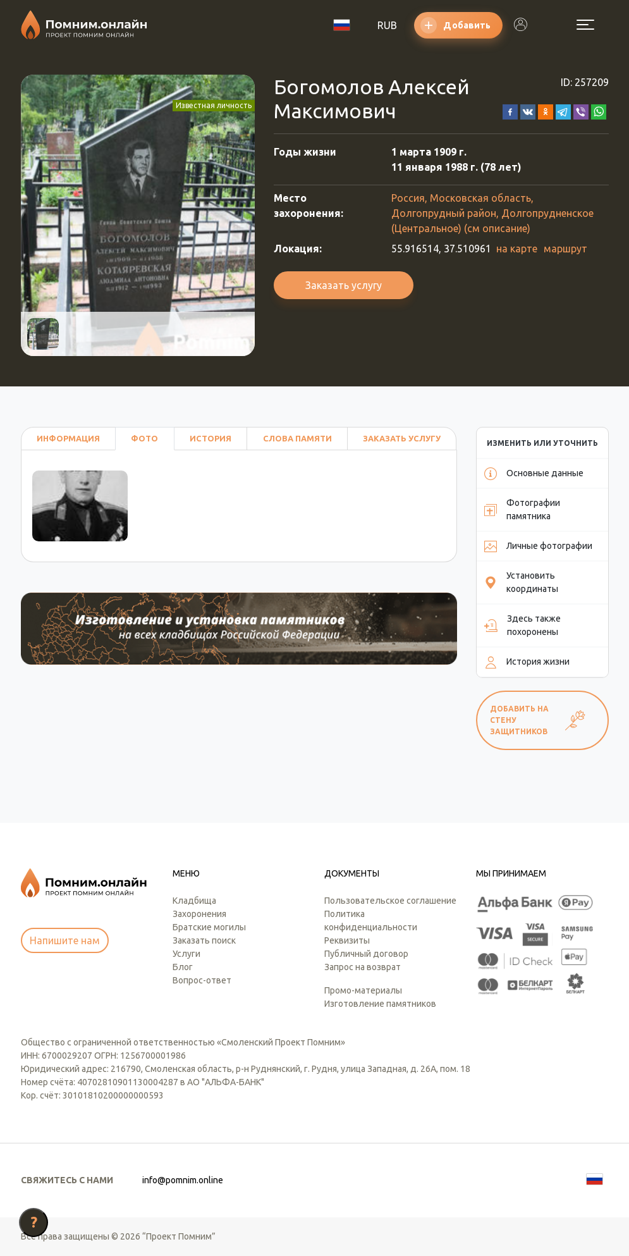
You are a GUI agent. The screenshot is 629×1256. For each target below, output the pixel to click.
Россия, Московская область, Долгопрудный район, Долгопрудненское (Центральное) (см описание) (492, 213)
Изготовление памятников (380, 1004)
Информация (68, 438)
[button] (510, 110)
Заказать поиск (204, 940)
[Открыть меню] (585, 25)
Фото (144, 438)
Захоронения (199, 914)
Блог (183, 967)
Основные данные (533, 473)
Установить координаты (521, 582)
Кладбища (194, 901)
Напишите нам (65, 940)
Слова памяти (297, 438)
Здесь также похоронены (522, 625)
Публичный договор (366, 954)
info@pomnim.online (182, 1180)
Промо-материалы (363, 990)
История (210, 438)
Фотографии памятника (522, 509)
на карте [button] (516, 248)
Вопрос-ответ (202, 980)
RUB (387, 25)
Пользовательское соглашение (390, 901)
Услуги (186, 954)
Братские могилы (209, 927)
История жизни (527, 662)
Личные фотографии (538, 546)
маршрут (565, 248)
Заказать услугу (343, 285)
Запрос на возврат (362, 967)
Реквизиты (347, 940)
